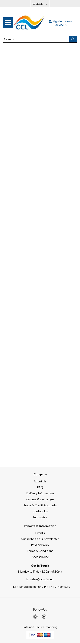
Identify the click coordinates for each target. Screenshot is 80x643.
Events (40, 533)
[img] (35, 616)
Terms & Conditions (40, 551)
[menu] (8, 22)
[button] (73, 39)
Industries (40, 517)
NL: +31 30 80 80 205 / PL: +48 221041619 (40, 587)
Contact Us (40, 511)
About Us (40, 481)
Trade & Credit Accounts (40, 505)
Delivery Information (40, 493)
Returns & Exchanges (40, 499)
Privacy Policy (40, 545)
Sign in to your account (61, 22)
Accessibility (40, 557)
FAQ (40, 487)
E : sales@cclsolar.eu (40, 579)
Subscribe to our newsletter (40, 539)
